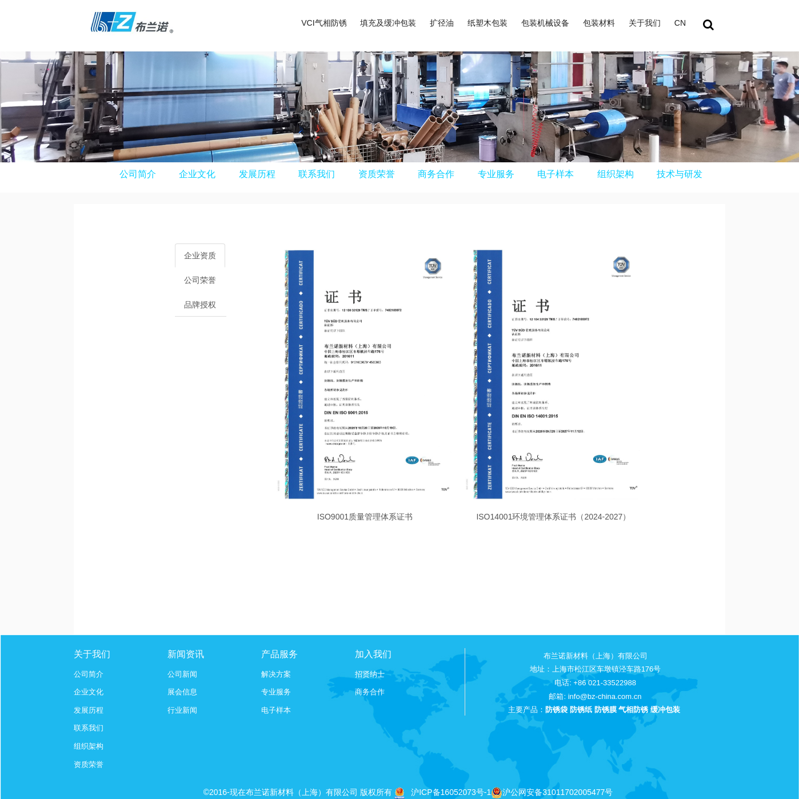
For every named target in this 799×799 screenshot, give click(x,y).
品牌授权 (200, 304)
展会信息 (182, 692)
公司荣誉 (200, 280)
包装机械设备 (545, 22)
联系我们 (316, 174)
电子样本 (555, 174)
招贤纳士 (370, 674)
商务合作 (436, 174)
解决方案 (276, 674)
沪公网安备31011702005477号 (552, 792)
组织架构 (615, 174)
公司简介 (137, 174)
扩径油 (442, 22)
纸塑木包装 (488, 22)
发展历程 (257, 174)
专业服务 (496, 174)
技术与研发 (679, 174)
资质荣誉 (376, 174)
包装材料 (599, 22)
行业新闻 (182, 710)
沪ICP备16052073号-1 (451, 792)
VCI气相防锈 (323, 22)
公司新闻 (182, 674)
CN (680, 22)
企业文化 (197, 174)
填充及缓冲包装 (388, 22)
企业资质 (200, 255)
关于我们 (645, 22)
